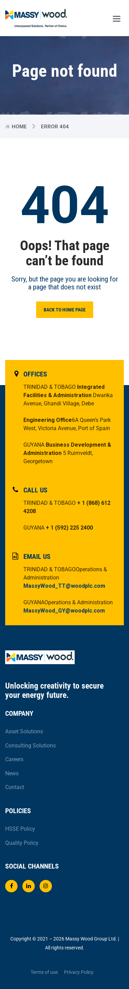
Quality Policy (22, 843)
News (12, 773)
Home (19, 127)
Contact (14, 787)
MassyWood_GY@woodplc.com (64, 610)
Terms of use (44, 972)
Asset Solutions (24, 731)
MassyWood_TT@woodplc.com (64, 586)
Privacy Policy (79, 972)
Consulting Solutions (30, 745)
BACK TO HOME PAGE (65, 309)
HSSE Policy (20, 829)
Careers (14, 759)
